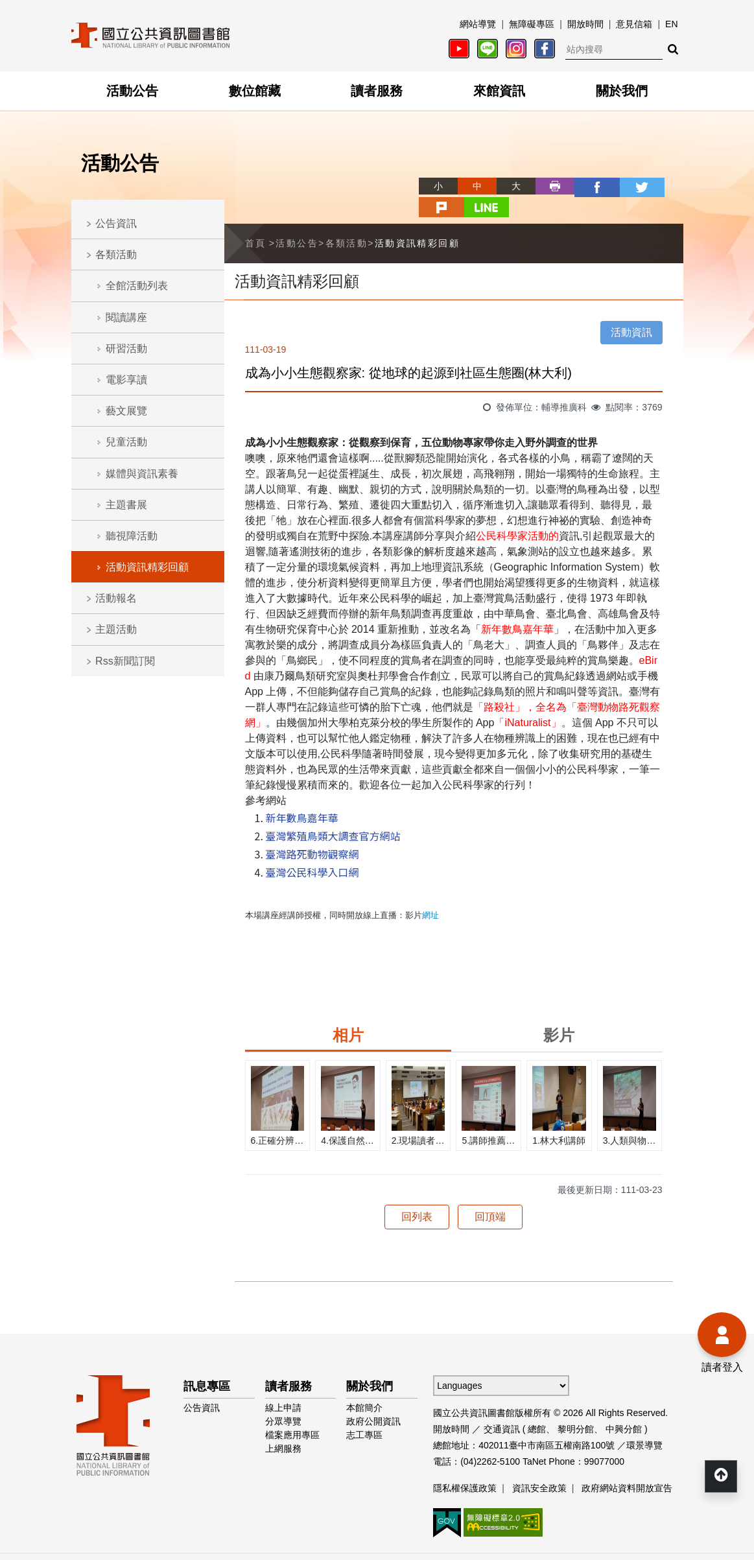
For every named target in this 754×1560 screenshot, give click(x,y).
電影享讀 (126, 379)
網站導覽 (478, 24)
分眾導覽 (283, 1398)
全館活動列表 (137, 285)
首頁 (255, 220)
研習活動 (126, 348)
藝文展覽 (126, 410)
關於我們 (622, 91)
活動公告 (132, 91)
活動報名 (116, 598)
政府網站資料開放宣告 (627, 1465)
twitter (586, 186)
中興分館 (624, 1406)
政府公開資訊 (373, 1398)
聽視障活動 (132, 535)
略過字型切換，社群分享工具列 (377, 174)
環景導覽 (644, 1422)
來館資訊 (499, 91)
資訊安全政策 (539, 1465)
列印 (508, 186)
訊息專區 (206, 1363)
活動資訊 (631, 309)
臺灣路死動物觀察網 (312, 831)
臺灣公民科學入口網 (312, 849)
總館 (537, 1406)
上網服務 (283, 1426)
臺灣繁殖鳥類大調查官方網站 (333, 813)
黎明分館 (576, 1406)
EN (671, 24)
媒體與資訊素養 (142, 473)
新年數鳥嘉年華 (302, 795)
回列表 (416, 1194)
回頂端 (490, 1194)
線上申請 (283, 1385)
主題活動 (116, 629)
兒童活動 (126, 441)
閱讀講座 (126, 317)
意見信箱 (634, 24)
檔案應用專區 (292, 1412)
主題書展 (126, 504)
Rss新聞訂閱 (125, 661)
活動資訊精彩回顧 (147, 567)
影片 (558, 1012)
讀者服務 (377, 91)
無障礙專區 (531, 24)
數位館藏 (255, 91)
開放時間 (585, 24)
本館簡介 (364, 1385)
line (663, 186)
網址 (430, 892)
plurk (625, 186)
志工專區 (364, 1412)
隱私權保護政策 (465, 1465)
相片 (348, 1012)
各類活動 (116, 254)
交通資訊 (502, 1406)
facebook (547, 186)
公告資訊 (116, 223)
